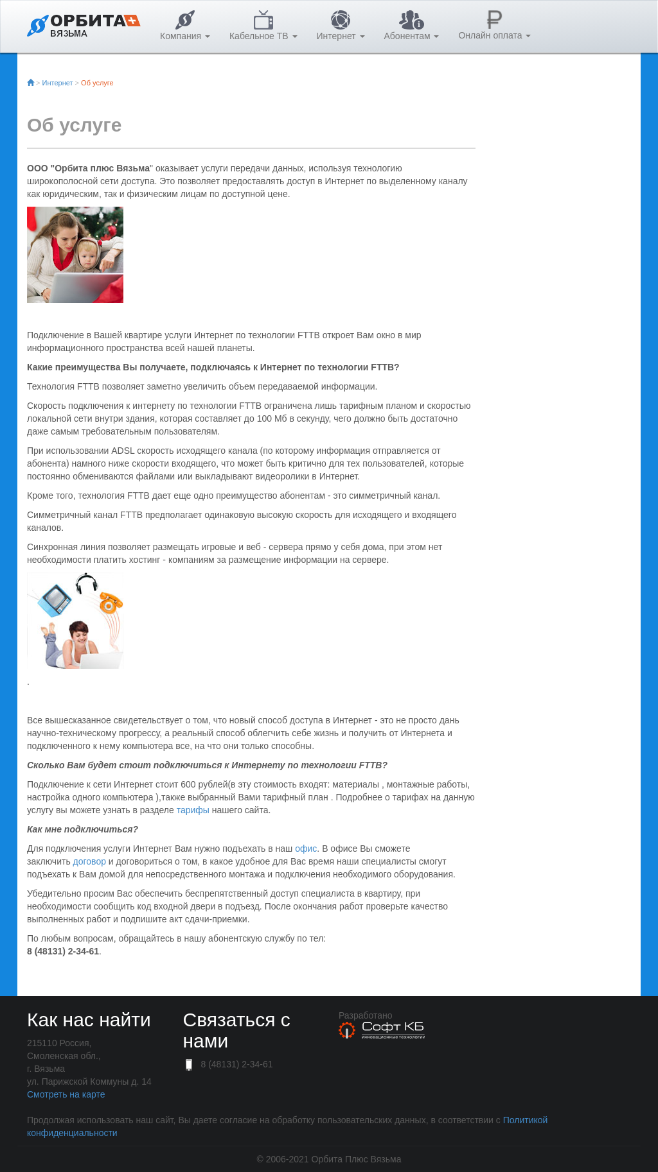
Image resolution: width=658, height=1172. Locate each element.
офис (306, 848)
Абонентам (412, 25)
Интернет (341, 25)
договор (89, 861)
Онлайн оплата (494, 25)
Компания (185, 25)
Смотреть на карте (66, 1094)
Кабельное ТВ (263, 25)
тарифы (193, 810)
